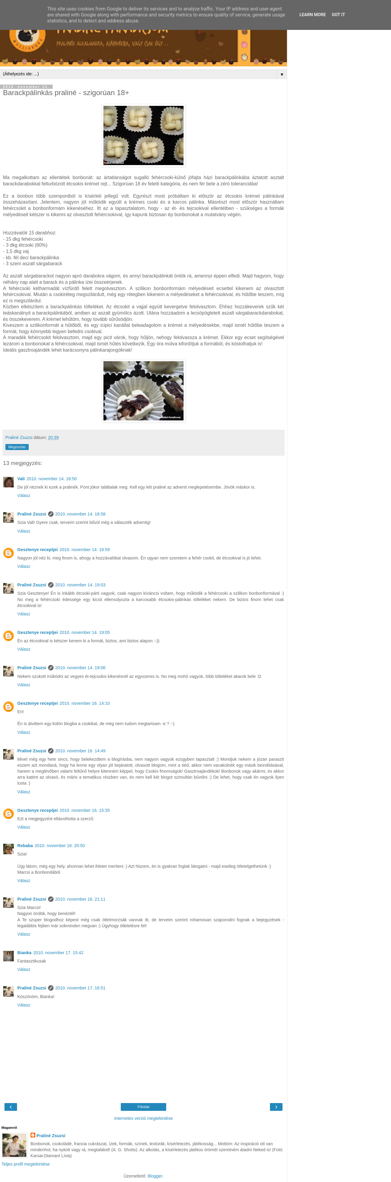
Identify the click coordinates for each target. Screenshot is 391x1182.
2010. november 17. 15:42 (58, 952)
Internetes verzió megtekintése (143, 1118)
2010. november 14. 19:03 (80, 584)
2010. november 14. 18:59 (84, 549)
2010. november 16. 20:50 (60, 845)
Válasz (23, 495)
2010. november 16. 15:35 (84, 810)
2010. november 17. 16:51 (80, 988)
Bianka (24, 952)
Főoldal (143, 1107)
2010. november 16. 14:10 (84, 703)
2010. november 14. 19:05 (84, 632)
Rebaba (25, 845)
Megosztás (17, 447)
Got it (338, 14)
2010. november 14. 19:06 (80, 667)
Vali (21, 478)
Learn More (313, 14)
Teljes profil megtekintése (25, 1164)
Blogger (155, 1176)
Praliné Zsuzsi (31, 514)
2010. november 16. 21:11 (80, 899)
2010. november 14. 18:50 (52, 478)
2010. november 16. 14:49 (80, 750)
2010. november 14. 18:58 (80, 514)
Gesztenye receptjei (37, 549)
